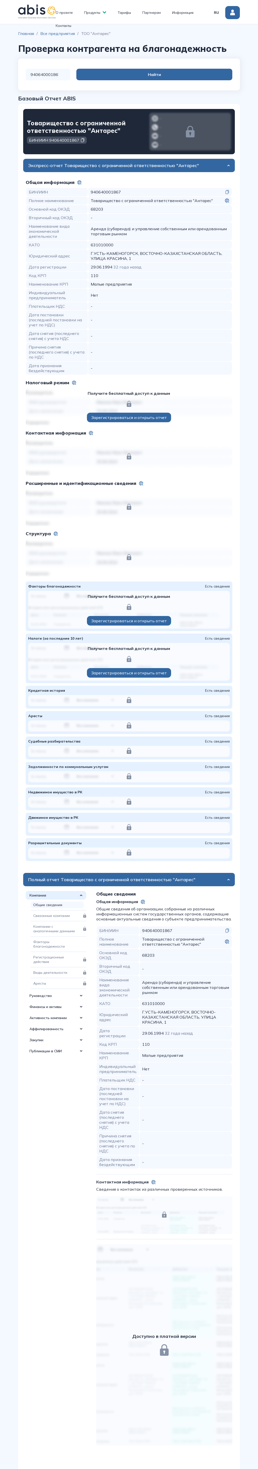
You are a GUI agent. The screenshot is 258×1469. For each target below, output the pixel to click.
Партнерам (151, 12)
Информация (183, 12)
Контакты (63, 25)
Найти (212, 74)
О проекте (64, 12)
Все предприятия (57, 33)
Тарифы (124, 12)
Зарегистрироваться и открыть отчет (129, 417)
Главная (26, 33)
